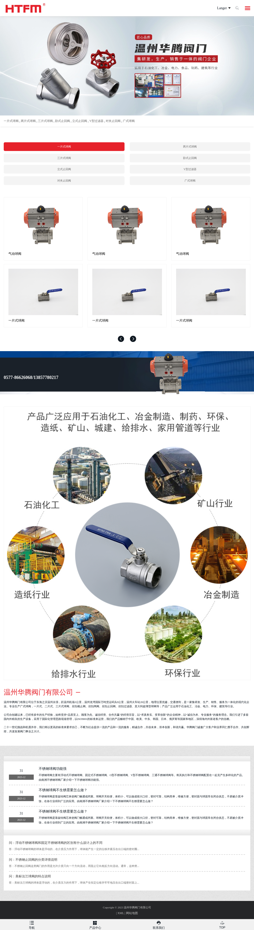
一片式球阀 (11, 121)
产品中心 (95, 924)
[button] (121, 338)
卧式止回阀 (62, 121)
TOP (222, 924)
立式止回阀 (79, 121)
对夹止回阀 (113, 121)
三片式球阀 (45, 121)
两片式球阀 (28, 121)
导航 (32, 924)
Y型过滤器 (96, 121)
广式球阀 (129, 121)
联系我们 (158, 924)
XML (120, 913)
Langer (219, 8)
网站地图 (132, 913)
